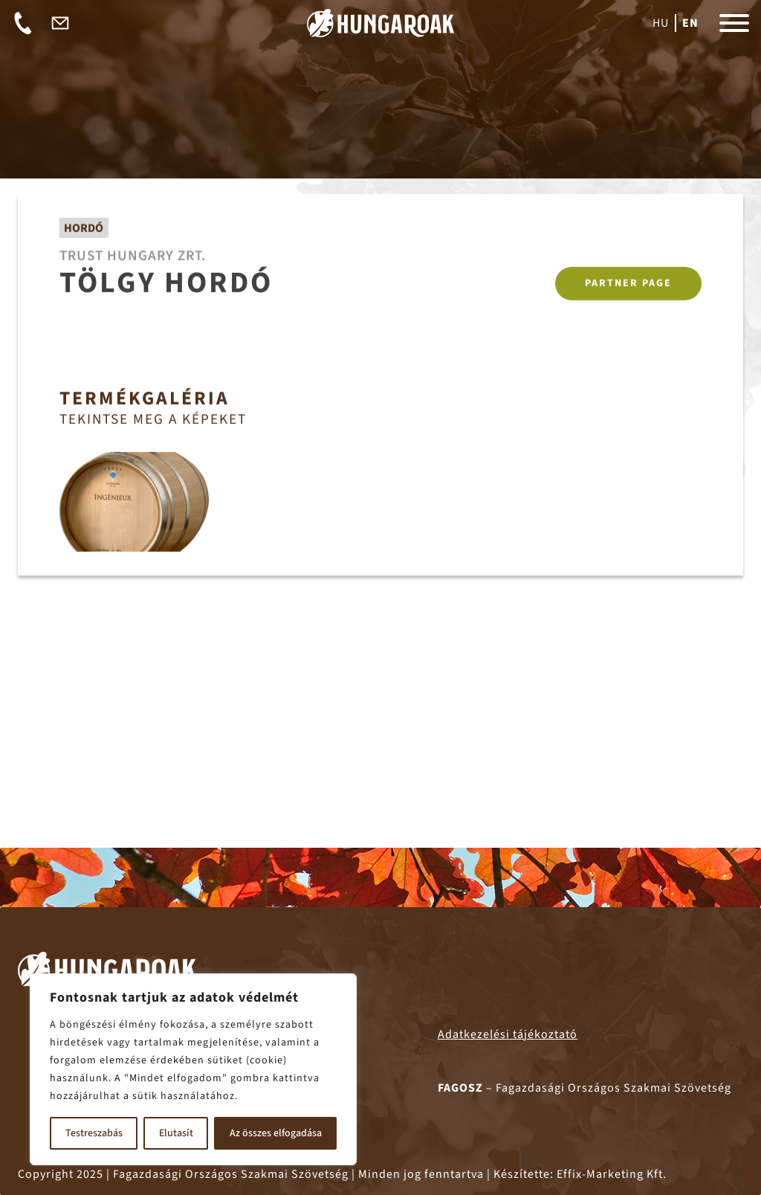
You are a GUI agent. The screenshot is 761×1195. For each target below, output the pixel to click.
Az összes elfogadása (276, 1133)
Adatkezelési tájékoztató (507, 1034)
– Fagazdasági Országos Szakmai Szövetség (584, 1088)
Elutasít (176, 1133)
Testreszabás (94, 1133)
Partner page (628, 284)
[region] (193, 1069)
